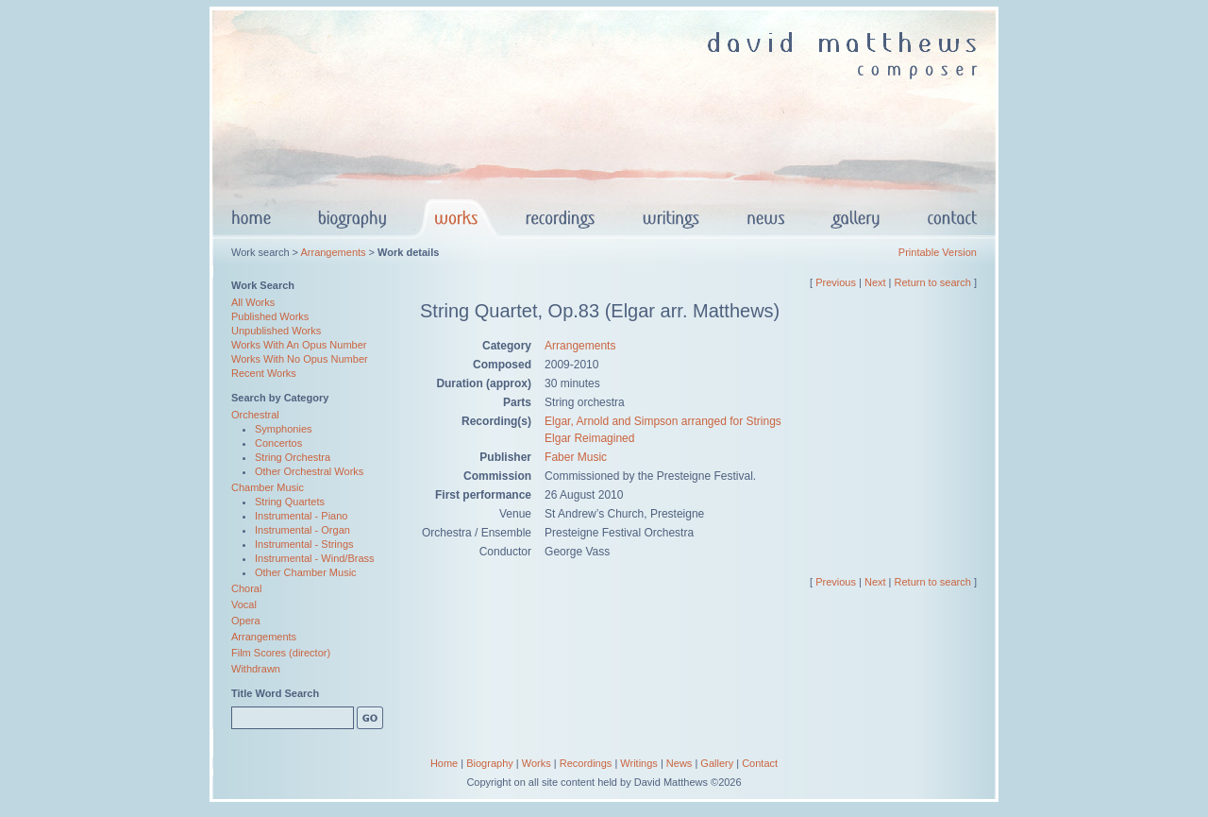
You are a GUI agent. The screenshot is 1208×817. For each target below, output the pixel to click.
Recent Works (263, 373)
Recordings (586, 763)
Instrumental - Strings (304, 544)
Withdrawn (255, 668)
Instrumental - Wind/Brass (315, 558)
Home (444, 763)
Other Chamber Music (306, 572)
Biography (489, 763)
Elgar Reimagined (589, 438)
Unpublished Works (276, 330)
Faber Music (576, 457)
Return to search (933, 282)
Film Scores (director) (280, 652)
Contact (760, 763)
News (679, 763)
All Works (253, 302)
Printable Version (937, 252)
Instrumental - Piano (301, 515)
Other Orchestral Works (309, 471)
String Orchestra (292, 457)
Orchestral (255, 414)
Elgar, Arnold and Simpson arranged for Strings (663, 421)
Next (875, 282)
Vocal (244, 604)
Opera (245, 620)
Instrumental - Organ (302, 530)
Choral (246, 588)
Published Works (270, 316)
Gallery (716, 763)
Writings (639, 763)
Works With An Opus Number (298, 344)
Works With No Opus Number (299, 359)
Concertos (278, 443)
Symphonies (283, 428)
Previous (835, 282)
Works (536, 763)
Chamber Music (267, 487)
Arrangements (332, 252)
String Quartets (290, 501)
